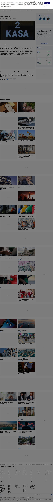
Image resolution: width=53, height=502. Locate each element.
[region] (26, 4)
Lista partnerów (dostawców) (27, 5)
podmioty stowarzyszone (14, 2)
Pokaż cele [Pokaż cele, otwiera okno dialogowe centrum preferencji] (47, 5)
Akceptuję (47, 3)
